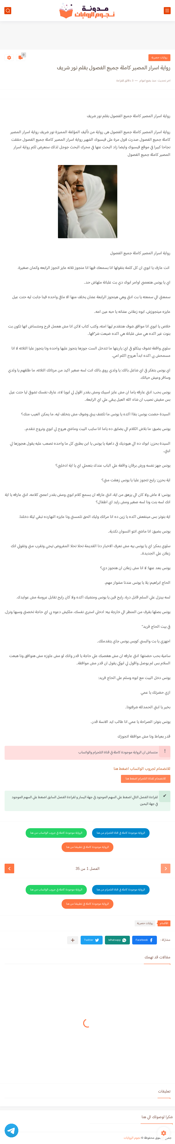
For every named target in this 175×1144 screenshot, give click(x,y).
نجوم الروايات (132, 1138)
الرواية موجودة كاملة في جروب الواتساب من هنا (56, 833)
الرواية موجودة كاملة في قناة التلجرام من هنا (121, 833)
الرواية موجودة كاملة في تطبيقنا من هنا (87, 847)
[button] (144, 940)
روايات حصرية (159, 57)
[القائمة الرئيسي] (167, 10)
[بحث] (7, 10)
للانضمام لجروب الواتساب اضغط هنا (142, 768)
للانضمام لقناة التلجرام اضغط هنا (146, 779)
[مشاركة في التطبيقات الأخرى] (72, 940)
